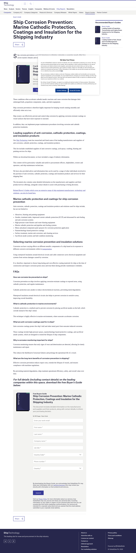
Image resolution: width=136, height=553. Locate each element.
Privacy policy (112, 533)
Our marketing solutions (89, 549)
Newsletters (85, 546)
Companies (7, 12)
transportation (47, 249)
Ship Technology (22, 141)
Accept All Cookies (75, 90)
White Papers (72, 12)
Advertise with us (86, 535)
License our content (87, 538)
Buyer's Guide (17, 17)
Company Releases (60, 12)
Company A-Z (17, 12)
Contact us (84, 541)
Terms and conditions (115, 535)
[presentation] (47, 476)
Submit (38, 493)
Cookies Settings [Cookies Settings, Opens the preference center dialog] (61, 90)
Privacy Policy (43, 499)
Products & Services (46, 12)
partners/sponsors (59, 485)
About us (84, 533)
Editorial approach (87, 544)
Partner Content (102, 12)
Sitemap (110, 538)
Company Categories (31, 12)
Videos (81, 12)
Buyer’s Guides (90, 12)
